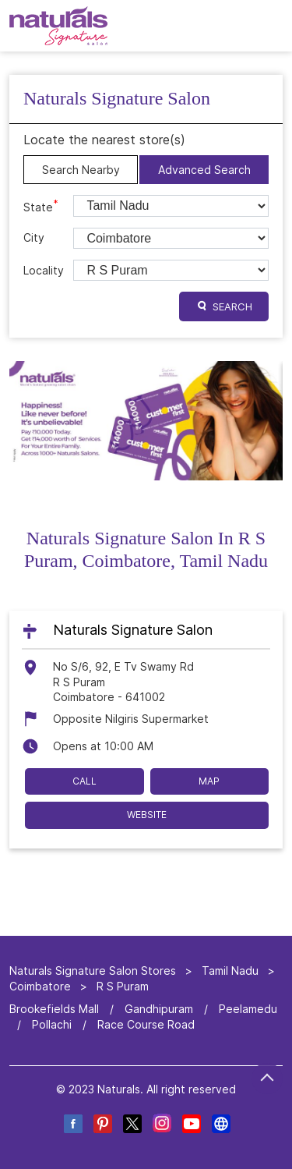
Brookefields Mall (54, 1008)
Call (84, 780)
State (40, 206)
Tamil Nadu (230, 970)
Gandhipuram (159, 1008)
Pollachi (52, 1024)
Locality (43, 270)
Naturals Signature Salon (133, 629)
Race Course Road (146, 1024)
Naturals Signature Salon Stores (94, 970)
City (33, 237)
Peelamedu (248, 1008)
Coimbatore (40, 985)
